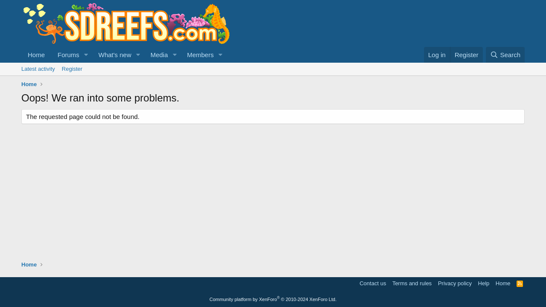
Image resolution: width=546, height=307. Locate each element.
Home (36, 54)
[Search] (505, 55)
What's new (115, 54)
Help (484, 283)
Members (200, 54)
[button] (86, 55)
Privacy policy (455, 283)
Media (159, 54)
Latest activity (38, 69)
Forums (68, 54)
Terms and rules (412, 283)
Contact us (373, 283)
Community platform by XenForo (273, 299)
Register (72, 69)
